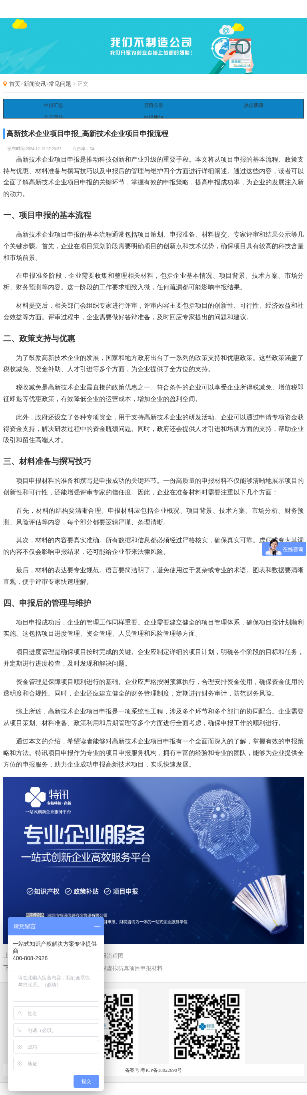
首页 (14, 84)
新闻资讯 (35, 84)
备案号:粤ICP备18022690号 (153, 1062)
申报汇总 (53, 105)
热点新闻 (253, 105)
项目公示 (153, 105)
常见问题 (60, 84)
